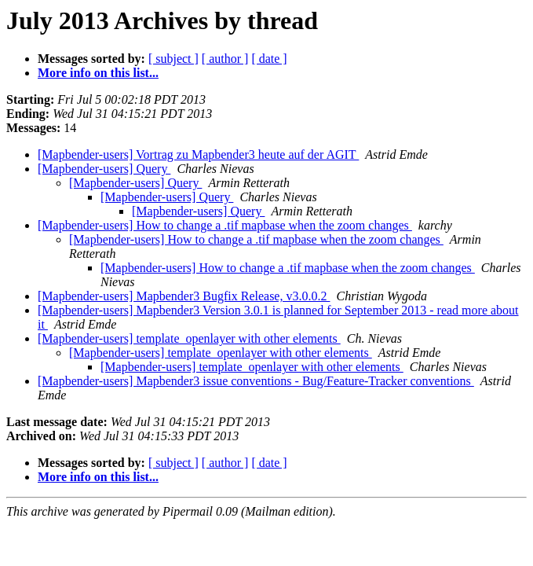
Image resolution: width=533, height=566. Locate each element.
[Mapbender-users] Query (104, 168)
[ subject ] (173, 58)
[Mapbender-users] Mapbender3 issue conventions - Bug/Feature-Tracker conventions (256, 381)
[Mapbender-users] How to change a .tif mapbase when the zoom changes (225, 225)
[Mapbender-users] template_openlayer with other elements (189, 338)
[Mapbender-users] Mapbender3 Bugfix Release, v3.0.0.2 (184, 296)
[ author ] (225, 58)
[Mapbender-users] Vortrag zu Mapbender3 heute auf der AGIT (198, 154)
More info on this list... (98, 72)
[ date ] (269, 58)
